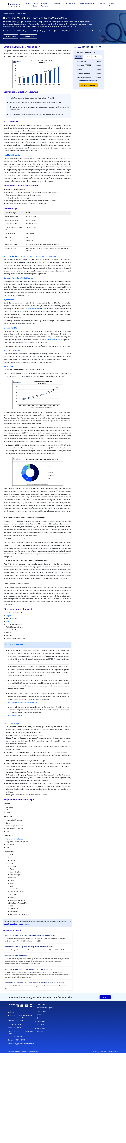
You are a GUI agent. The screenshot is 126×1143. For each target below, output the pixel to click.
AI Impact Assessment (45, 5)
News (38, 1018)
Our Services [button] (69, 4)
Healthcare (11, 13)
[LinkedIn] (84, 47)
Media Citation (41, 1025)
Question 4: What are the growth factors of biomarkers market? (28, 969)
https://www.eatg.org (15, 716)
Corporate (97, 57)
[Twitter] (88, 47)
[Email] (96, 47)
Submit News (41, 1028)
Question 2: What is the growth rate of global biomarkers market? (28, 947)
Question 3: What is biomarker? (16, 956)
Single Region (84, 65)
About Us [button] (101, 4)
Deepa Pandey (85, 31)
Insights (39, 1014)
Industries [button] (56, 4)
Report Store (35, 5)
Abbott (8, 621)
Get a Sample (11, 37)
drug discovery (33, 309)
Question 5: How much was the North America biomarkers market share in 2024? (34, 983)
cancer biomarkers (54, 340)
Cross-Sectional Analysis (84, 77)
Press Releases (41, 1011)
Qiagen (8, 616)
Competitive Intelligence (83, 73)
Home (28, 4)
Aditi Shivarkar (107, 31)
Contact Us (111, 5)
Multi (87, 57)
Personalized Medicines (14, 839)
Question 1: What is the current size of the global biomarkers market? (30, 935)
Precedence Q (44, 1032)
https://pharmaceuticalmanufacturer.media (22, 702)
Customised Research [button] (85, 4)
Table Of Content (28, 37)
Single (78, 57)
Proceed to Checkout (88, 85)
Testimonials (41, 1021)
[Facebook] (92, 47)
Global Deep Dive (81, 61)
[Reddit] (100, 47)
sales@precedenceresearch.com (16, 924)
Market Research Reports (45, 1007)
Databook (79, 69)
